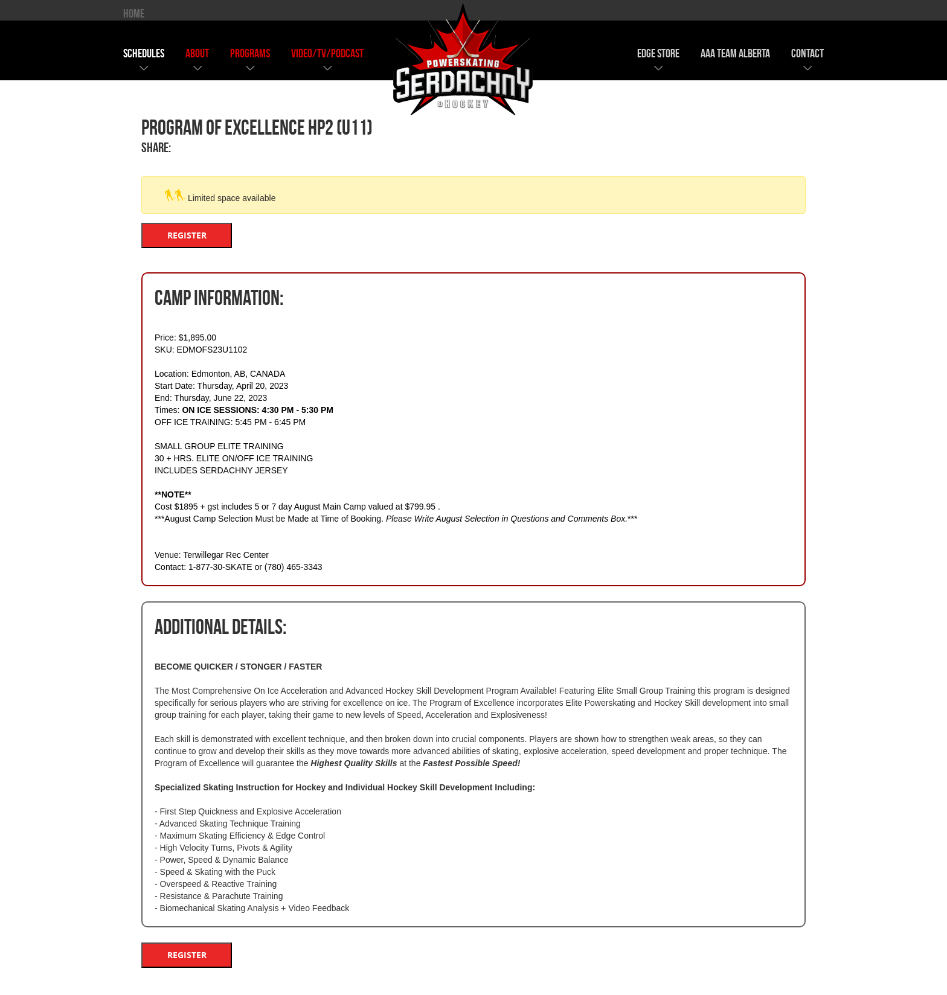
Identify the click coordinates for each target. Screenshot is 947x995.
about (197, 53)
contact (807, 53)
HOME (133, 13)
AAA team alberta (735, 53)
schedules (143, 53)
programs (250, 53)
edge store (658, 53)
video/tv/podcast (327, 53)
